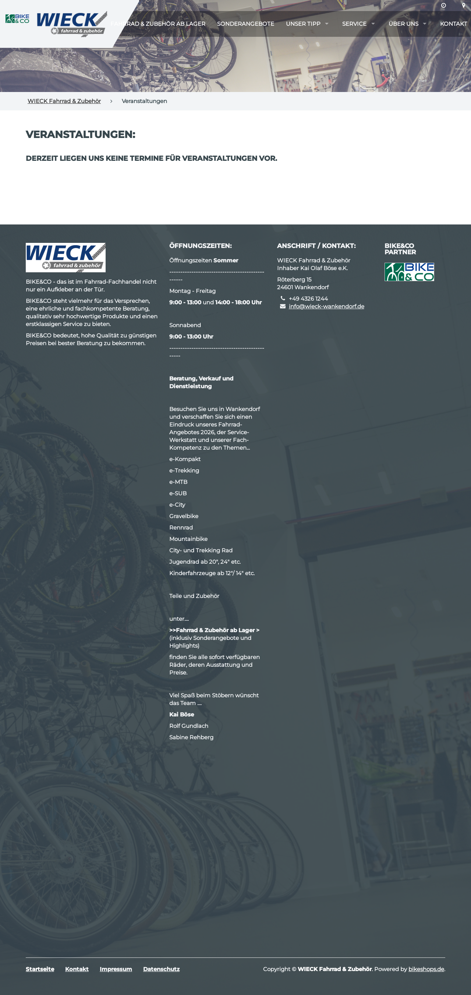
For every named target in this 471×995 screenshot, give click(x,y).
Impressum (116, 969)
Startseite (40, 969)
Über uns (403, 23)
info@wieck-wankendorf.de (326, 306)
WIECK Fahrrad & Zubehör (64, 101)
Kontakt (453, 23)
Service (354, 23)
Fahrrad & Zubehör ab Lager (157, 23)
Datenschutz (161, 969)
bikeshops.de (426, 969)
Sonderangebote (245, 23)
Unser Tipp (303, 23)
